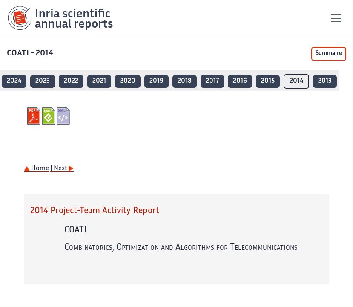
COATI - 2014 (31, 53)
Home (36, 168)
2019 (156, 81)
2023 (42, 81)
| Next (62, 168)
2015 (268, 81)
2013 (325, 81)
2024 (14, 81)
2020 (127, 81)
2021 (99, 81)
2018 (185, 81)
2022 (71, 81)
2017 (212, 81)
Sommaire (329, 53)
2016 (240, 81)
